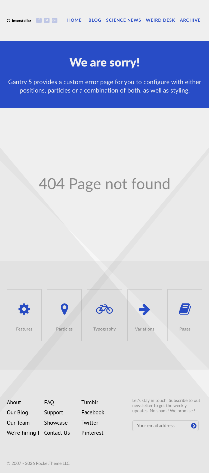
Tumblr (89, 403)
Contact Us (57, 433)
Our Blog (17, 413)
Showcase (56, 423)
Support (53, 413)
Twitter (89, 423)
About (14, 403)
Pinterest (92, 433)
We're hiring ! (23, 433)
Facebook (92, 413)
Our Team (18, 423)
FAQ (49, 403)
